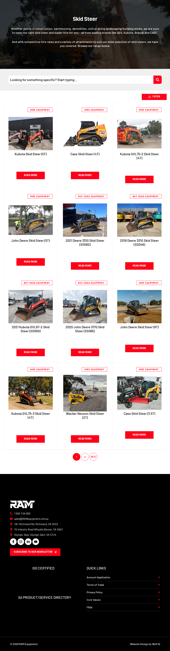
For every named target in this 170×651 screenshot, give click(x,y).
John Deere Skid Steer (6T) (139, 327)
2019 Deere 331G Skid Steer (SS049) (139, 242)
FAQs (89, 607)
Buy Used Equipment (91, 196)
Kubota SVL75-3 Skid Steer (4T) (30, 415)
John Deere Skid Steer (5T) (30, 240)
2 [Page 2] (85, 456)
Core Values (94, 599)
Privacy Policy (95, 592)
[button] (154, 97)
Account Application (98, 577)
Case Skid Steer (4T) (84, 154)
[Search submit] (157, 80)
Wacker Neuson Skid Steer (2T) (85, 415)
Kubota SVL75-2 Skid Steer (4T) (139, 156)
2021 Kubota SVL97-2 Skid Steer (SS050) (30, 329)
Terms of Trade (95, 584)
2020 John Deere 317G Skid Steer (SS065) (85, 329)
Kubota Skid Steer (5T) (31, 154)
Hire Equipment (40, 109)
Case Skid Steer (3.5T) (139, 413)
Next (93, 457)
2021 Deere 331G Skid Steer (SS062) (85, 242)
